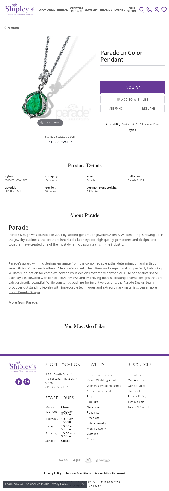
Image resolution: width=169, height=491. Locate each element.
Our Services (137, 386)
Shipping (116, 108)
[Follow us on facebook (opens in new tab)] (18, 381)
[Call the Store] (56, 387)
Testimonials (136, 402)
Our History (136, 380)
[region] (50, 82)
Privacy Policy (53, 473)
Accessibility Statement (110, 473)
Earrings (92, 402)
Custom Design (76, 9)
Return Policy (137, 396)
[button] (141, 9)
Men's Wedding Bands (102, 380)
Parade (91, 180)
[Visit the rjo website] (88, 460)
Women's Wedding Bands (104, 386)
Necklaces (93, 407)
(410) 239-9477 (60, 142)
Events (119, 10)
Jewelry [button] (91, 10)
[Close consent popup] (83, 484)
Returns (149, 108)
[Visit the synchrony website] (103, 460)
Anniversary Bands (100, 391)
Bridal (62, 10)
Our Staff (134, 391)
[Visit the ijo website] (63, 460)
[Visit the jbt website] (77, 460)
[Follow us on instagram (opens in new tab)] (26, 381)
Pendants (13, 28)
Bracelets (93, 418)
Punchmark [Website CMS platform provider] (93, 486)
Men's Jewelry (97, 428)
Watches (92, 434)
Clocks (91, 439)
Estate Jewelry (97, 423)
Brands (106, 10)
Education (134, 375)
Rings (90, 396)
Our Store (132, 9)
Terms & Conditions (141, 407)
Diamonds (47, 10)
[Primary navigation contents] (86, 9)
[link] (149, 9)
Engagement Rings (99, 375)
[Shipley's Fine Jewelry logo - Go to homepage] (19, 9)
